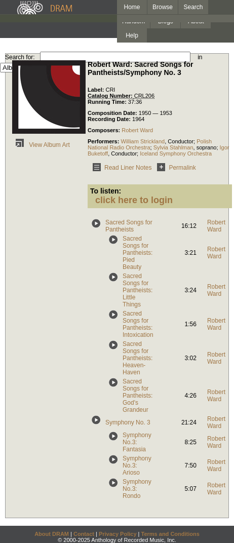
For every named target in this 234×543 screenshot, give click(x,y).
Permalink (174, 167)
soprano (207, 147)
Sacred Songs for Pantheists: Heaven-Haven (137, 358)
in (200, 57)
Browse (162, 7)
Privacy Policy (118, 534)
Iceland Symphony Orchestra (176, 153)
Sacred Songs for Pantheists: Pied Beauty (137, 252)
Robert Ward (137, 130)
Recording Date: (110, 119)
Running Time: (108, 102)
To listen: (105, 191)
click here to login (134, 200)
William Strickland (143, 141)
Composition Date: (113, 113)
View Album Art (41, 144)
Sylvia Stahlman (173, 147)
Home (132, 7)
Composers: (105, 130)
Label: (96, 90)
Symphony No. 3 (127, 422)
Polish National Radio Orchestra (150, 144)
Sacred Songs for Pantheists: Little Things (137, 290)
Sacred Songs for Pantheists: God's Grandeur (137, 395)
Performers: (104, 141)
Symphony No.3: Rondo (137, 488)
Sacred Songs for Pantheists (128, 226)
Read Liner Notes (120, 167)
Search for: (20, 57)
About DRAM (51, 534)
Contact (83, 534)
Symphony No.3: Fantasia (137, 442)
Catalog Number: (111, 96)
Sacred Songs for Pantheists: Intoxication (138, 324)
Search (193, 7)
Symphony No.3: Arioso (137, 465)
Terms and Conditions (170, 534)
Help (132, 35)
